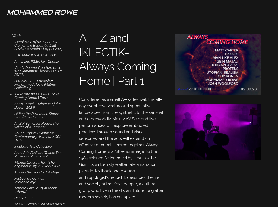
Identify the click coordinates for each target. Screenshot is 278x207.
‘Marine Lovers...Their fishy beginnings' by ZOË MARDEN (37, 164)
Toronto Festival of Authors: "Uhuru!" (35, 190)
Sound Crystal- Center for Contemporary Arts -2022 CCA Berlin (37, 136)
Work (16, 36)
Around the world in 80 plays (36, 172)
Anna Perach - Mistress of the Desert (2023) (37, 105)
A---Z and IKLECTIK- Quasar (36, 61)
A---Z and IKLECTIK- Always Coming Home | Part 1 (36, 96)
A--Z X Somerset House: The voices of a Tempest (36, 125)
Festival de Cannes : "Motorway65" (30, 180)
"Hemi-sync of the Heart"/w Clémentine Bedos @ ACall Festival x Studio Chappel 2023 (38, 45)
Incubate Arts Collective (33, 146)
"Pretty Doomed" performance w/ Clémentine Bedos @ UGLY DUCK (38, 71)
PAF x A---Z (23, 198)
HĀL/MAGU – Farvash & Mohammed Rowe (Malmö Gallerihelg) (35, 84)
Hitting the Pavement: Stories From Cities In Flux (36, 115)
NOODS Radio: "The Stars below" (39, 204)
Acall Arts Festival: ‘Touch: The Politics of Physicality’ (38, 154)
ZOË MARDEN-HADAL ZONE (36, 55)
